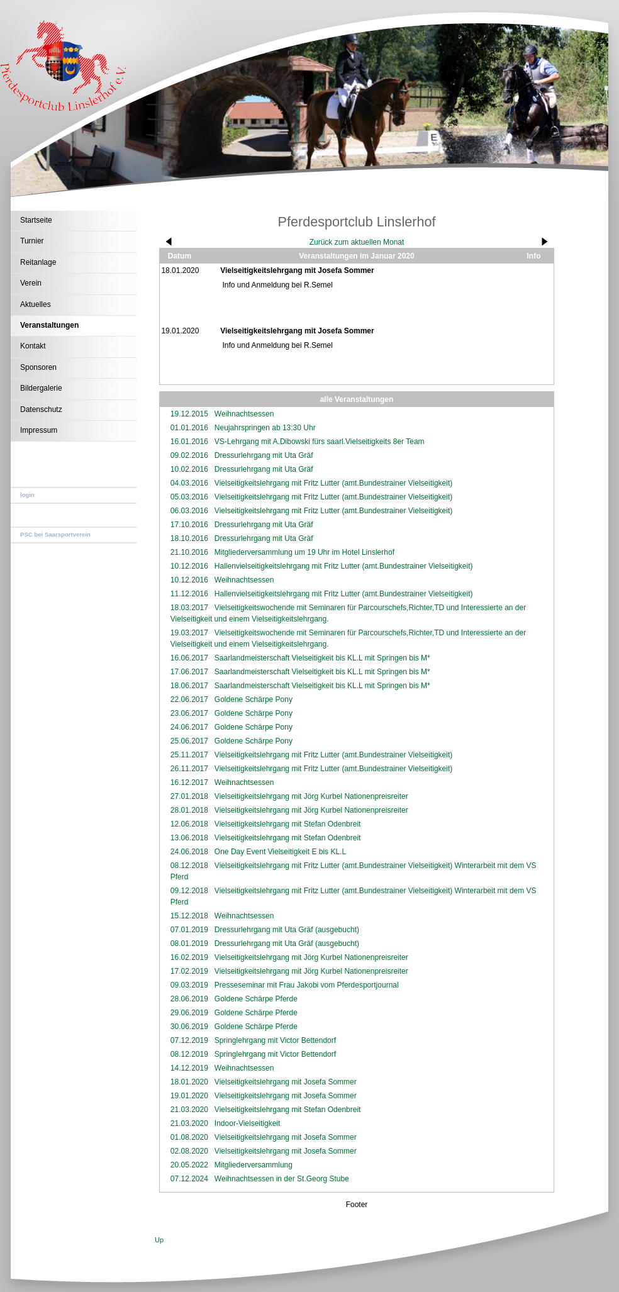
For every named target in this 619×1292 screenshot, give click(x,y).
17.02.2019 (189, 971)
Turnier (32, 241)
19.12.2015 (189, 413)
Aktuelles (35, 304)
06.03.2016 (189, 510)
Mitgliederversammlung (254, 1165)
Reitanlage (38, 262)
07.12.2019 (189, 1040)
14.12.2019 (189, 1068)
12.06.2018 (189, 824)
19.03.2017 (189, 632)
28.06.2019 (189, 998)
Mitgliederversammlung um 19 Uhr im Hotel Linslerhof (304, 552)
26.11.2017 (189, 768)
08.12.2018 (189, 865)
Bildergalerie (41, 388)
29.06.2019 (189, 1012)
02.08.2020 (189, 1151)
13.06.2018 (189, 837)
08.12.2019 (189, 1054)
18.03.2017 (189, 607)
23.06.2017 (189, 713)
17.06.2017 (189, 671)
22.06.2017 (189, 699)
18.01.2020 (189, 1082)
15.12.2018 (189, 915)
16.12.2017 (189, 782)
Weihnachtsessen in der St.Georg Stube (282, 1178)
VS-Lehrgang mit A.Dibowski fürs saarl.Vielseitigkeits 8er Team (320, 441)
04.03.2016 (189, 483)
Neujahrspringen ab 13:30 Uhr (265, 427)
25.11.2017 (189, 754)
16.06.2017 (189, 658)
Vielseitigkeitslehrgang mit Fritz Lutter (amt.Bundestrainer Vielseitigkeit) (333, 483)
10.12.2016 (189, 566)
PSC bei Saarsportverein (55, 534)
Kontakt (33, 346)
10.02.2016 (189, 469)
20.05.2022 (189, 1165)
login (27, 494)
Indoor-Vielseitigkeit (248, 1123)
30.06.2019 (189, 1026)
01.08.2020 (189, 1137)
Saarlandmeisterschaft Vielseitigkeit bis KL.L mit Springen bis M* (322, 658)
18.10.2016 (189, 538)
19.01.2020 (189, 1095)
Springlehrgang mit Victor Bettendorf (275, 1040)
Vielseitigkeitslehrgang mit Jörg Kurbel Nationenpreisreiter (311, 796)
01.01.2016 (189, 427)
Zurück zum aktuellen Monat (357, 242)
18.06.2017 (189, 685)
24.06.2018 (189, 851)
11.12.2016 (189, 593)
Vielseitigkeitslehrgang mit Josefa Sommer (286, 1082)
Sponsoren (38, 367)
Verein (31, 283)
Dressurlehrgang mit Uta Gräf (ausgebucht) (287, 929)
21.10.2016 (189, 552)
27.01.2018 (189, 796)
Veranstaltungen (49, 325)
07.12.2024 (189, 1178)
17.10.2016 (189, 524)
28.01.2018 (189, 810)
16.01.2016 (189, 441)
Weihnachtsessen (244, 413)
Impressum (38, 430)
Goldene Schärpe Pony (254, 699)
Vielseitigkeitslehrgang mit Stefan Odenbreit (288, 824)
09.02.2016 (189, 455)
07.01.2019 (189, 929)
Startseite (36, 220)
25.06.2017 (189, 741)
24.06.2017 (189, 727)
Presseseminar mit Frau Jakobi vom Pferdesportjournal (307, 985)
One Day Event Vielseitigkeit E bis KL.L (280, 851)
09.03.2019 (189, 985)
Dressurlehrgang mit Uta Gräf (264, 455)
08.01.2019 (189, 943)
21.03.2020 (189, 1109)
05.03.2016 (189, 497)
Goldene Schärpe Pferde (256, 998)
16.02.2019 (189, 957)
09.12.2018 (189, 890)
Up (159, 1240)
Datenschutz (41, 409)
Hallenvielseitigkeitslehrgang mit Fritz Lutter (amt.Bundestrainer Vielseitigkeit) (344, 566)
